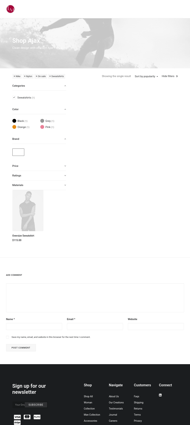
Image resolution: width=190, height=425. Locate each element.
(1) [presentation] (33, 97)
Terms (137, 359)
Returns (138, 353)
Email (71, 264)
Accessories (90, 366)
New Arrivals (91, 372)
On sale (42, 76)
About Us (114, 341)
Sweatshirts (57, 76)
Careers (113, 366)
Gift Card (89, 384)
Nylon (29, 76)
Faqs (136, 341)
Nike (18, 76)
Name (10, 264)
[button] (94, 104)
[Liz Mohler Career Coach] (10, 9)
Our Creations (116, 347)
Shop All (88, 341)
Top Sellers (90, 390)
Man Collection (92, 359)
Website (132, 264)
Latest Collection (93, 378)
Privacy (138, 366)
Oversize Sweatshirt (89, 129)
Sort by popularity (145, 76)
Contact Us (115, 372)
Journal (113, 359)
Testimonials (116, 353)
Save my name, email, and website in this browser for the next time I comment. (51, 282)
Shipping (138, 347)
